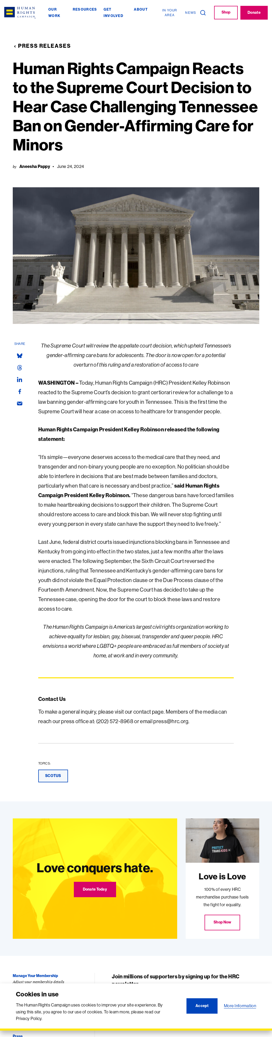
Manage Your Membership (35, 973)
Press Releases (42, 44)
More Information (240, 1005)
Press (18, 1034)
